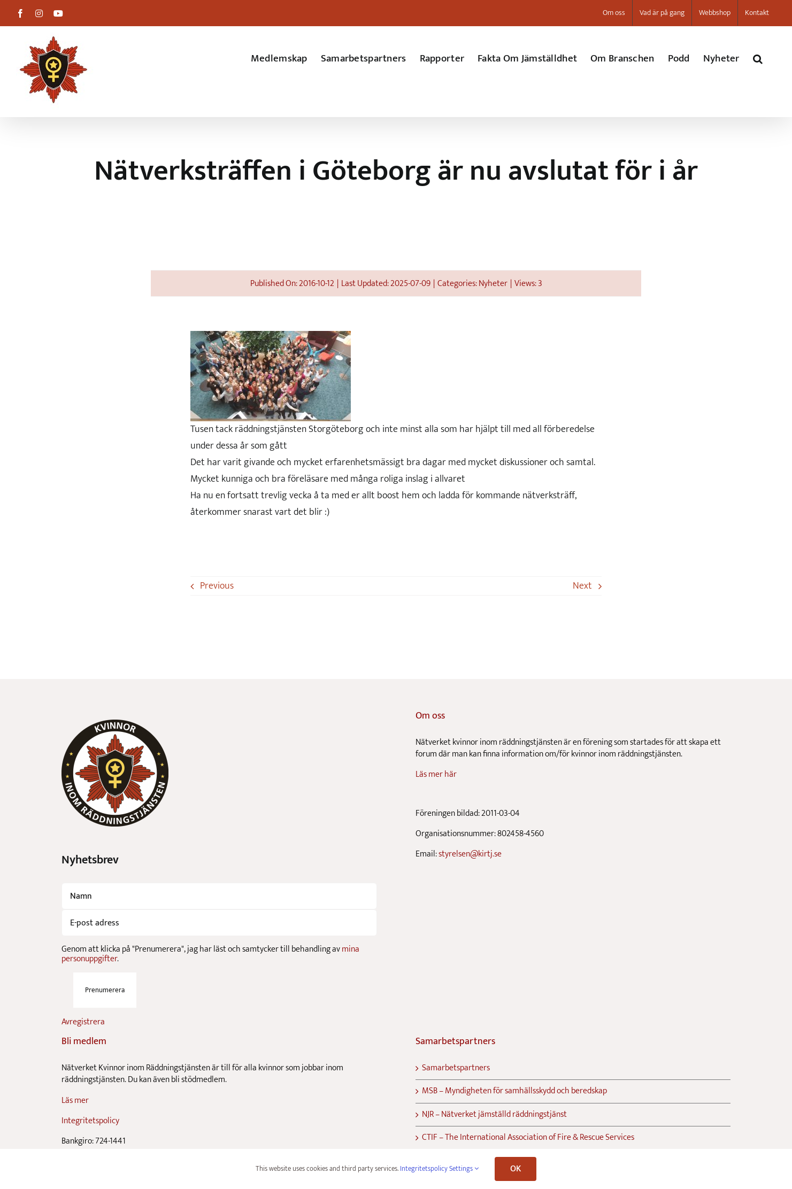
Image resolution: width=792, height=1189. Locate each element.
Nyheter (493, 283)
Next (582, 586)
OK (515, 1169)
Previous (217, 586)
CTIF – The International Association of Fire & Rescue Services (528, 1138)
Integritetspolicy (90, 1121)
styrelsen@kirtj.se (470, 854)
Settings (464, 1169)
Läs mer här (436, 774)
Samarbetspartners (456, 1068)
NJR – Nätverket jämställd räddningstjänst (494, 1115)
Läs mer (75, 1100)
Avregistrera (83, 1022)
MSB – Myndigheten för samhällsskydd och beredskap (514, 1091)
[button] (758, 58)
